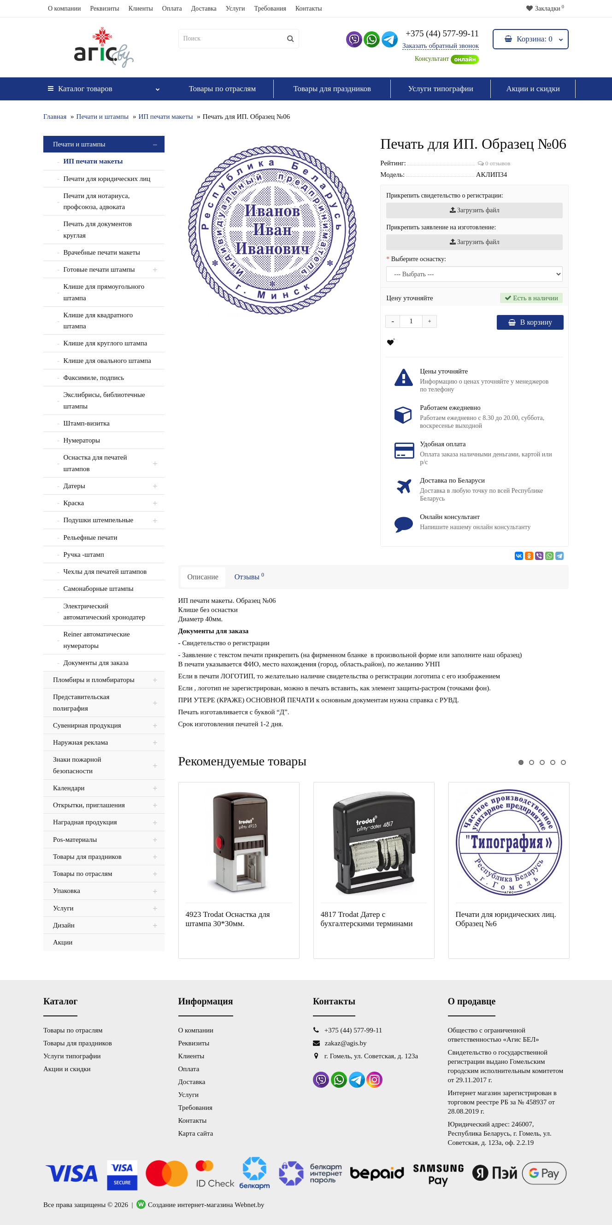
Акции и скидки (532, 88)
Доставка (204, 8)
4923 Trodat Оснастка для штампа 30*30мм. (228, 919)
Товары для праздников (332, 88)
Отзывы (249, 576)
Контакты (308, 8)
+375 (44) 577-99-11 (442, 33)
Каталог (104, 86)
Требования (270, 8)
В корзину (530, 322)
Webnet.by (249, 1204)
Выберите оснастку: (418, 259)
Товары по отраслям (222, 88)
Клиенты (141, 8)
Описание (203, 577)
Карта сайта (195, 1133)
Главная (54, 116)
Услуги (235, 8)
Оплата (172, 8)
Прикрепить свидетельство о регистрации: (444, 195)
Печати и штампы (102, 116)
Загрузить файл (475, 210)
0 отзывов (494, 163)
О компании (64, 8)
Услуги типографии (440, 88)
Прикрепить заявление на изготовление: (441, 227)
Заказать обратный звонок (440, 45)
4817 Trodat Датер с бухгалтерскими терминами (367, 919)
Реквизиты (104, 8)
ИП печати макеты (165, 116)
